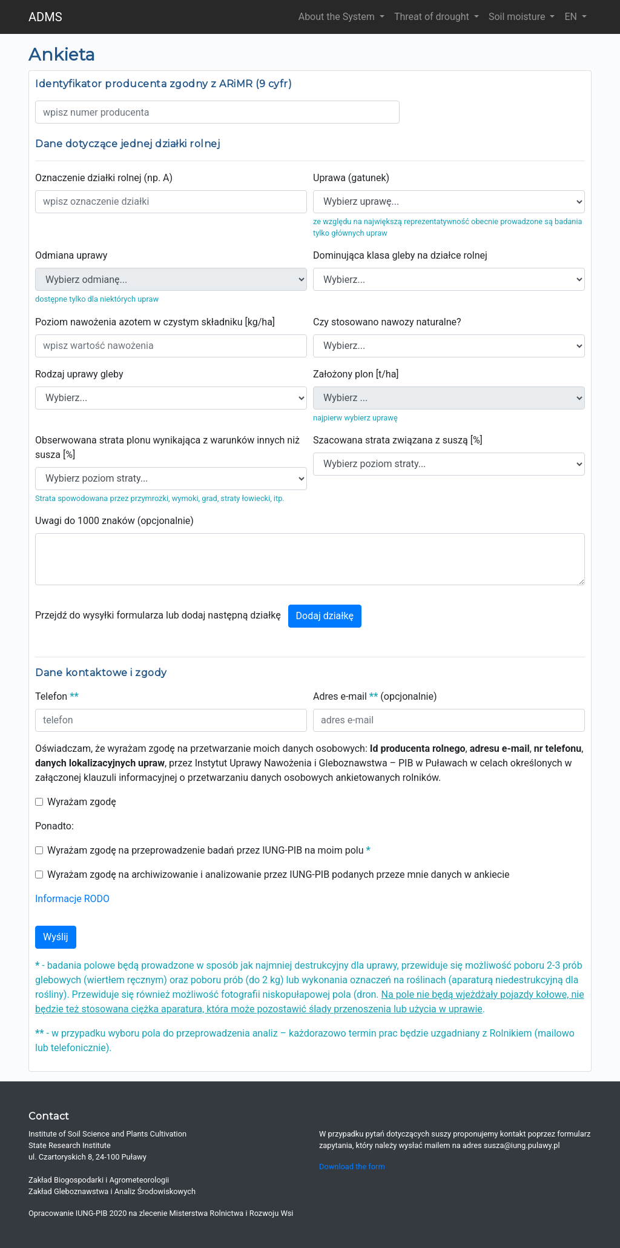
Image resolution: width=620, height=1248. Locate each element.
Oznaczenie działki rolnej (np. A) (104, 178)
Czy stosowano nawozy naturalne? (387, 322)
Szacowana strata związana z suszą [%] (398, 440)
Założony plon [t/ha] (356, 374)
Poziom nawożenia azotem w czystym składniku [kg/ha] (155, 322)
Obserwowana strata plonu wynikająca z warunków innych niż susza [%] (167, 447)
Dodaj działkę (325, 616)
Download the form (352, 1166)
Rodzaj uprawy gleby (79, 374)
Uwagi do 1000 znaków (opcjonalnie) (114, 520)
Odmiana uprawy (71, 255)
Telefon (57, 696)
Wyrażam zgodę (81, 802)
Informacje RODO (72, 898)
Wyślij (55, 937)
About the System (337, 16)
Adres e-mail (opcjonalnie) (375, 696)
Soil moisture (518, 16)
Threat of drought (433, 16)
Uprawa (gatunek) (351, 178)
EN (571, 16)
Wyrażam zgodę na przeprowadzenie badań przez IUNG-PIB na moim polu (209, 850)
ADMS (45, 17)
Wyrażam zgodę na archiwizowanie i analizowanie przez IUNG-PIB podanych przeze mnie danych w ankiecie (278, 874)
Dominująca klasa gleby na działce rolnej (400, 255)
